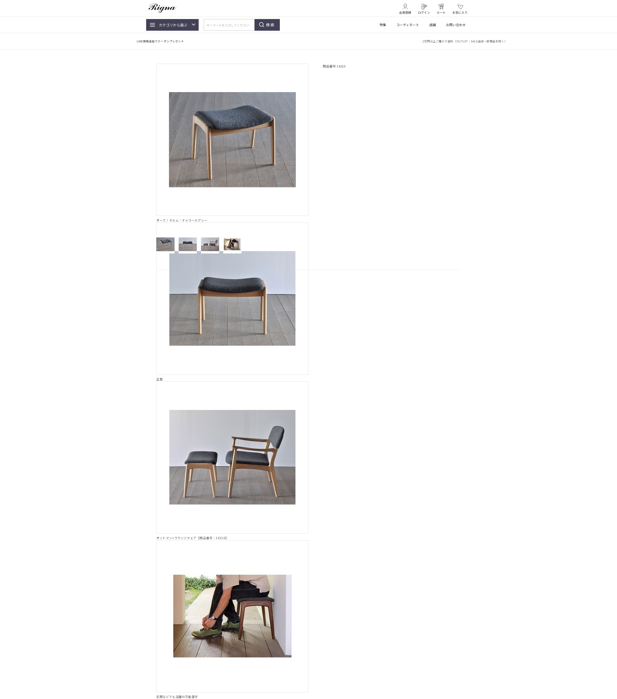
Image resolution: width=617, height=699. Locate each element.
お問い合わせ (456, 24)
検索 (270, 24)
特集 (383, 24)
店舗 (432, 24)
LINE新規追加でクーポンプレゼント (160, 41)
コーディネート (407, 24)
